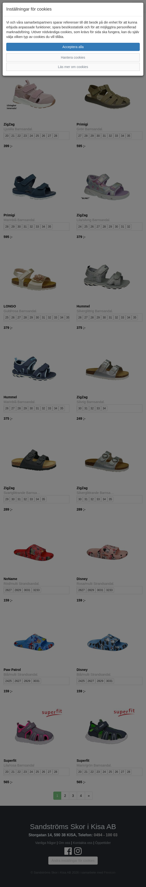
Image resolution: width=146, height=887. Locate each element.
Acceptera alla (73, 47)
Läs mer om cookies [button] (73, 67)
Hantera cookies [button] (73, 57)
